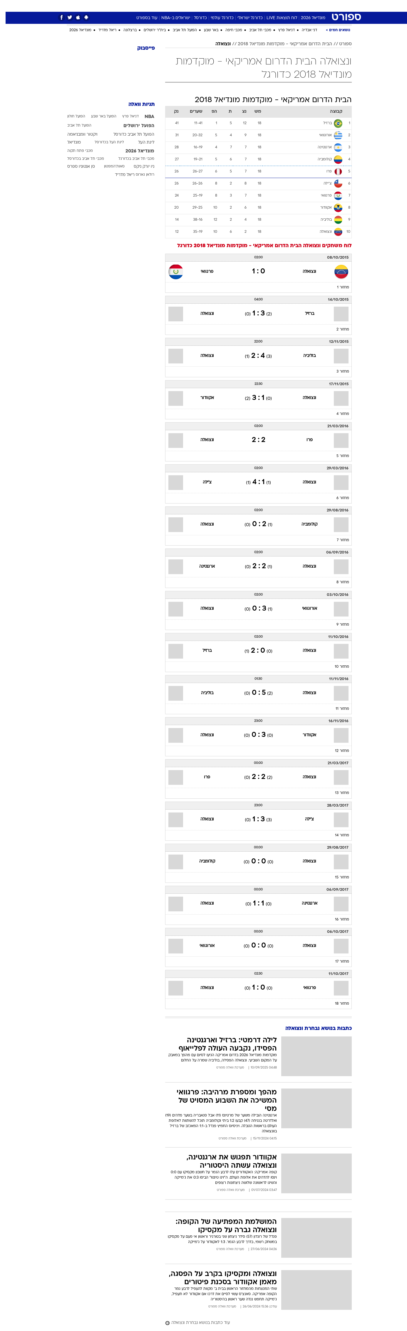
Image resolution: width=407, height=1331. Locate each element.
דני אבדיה (303, 30)
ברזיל (304, 314)
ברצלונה (124, 30)
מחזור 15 (336, 877)
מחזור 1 (337, 287)
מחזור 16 (336, 919)
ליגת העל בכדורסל (103, 142)
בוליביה (304, 356)
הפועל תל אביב (179, 30)
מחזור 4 (337, 414)
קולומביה (304, 524)
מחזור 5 (337, 456)
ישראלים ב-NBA (170, 18)
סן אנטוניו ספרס (75, 167)
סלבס (239, 6)
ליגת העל (141, 142)
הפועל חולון (71, 116)
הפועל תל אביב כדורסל (128, 135)
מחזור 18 (336, 1004)
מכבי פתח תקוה (74, 151)
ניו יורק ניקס (138, 167)
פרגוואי (201, 272)
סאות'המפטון (108, 166)
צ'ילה (201, 482)
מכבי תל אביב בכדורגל (131, 159)
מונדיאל (278, 6)
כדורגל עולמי (216, 18)
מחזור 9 (337, 625)
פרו (304, 440)
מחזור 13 (336, 793)
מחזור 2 (337, 329)
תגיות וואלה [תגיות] (136, 104)
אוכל (207, 6)
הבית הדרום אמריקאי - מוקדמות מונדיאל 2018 (279, 44)
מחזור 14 (336, 835)
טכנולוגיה (147, 6)
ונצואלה (217, 44)
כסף (223, 6)
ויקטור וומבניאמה (77, 135)
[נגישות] (8, 6)
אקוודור (201, 398)
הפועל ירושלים (133, 126)
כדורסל (194, 18)
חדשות (319, 6)
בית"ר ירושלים (149, 30)
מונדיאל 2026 (307, 18)
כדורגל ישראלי (244, 18)
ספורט (299, 6)
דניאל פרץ (281, 30)
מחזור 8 (337, 582)
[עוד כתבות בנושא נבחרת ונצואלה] (253, 1323)
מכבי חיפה (228, 30)
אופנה (125, 6)
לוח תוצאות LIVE (276, 18)
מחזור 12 (336, 751)
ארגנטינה (201, 567)
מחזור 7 (337, 540)
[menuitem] (315, 6)
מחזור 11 (337, 709)
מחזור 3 (337, 371)
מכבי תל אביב (255, 30)
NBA (144, 116)
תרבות (257, 6)
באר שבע (205, 30)
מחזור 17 (337, 961)
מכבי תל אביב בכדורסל (80, 159)
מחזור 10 (336, 667)
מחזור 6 (337, 498)
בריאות (189, 6)
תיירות (169, 6)
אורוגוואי (304, 609)
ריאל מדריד (102, 30)
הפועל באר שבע (98, 116)
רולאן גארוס (139, 175)
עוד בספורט (141, 18)
